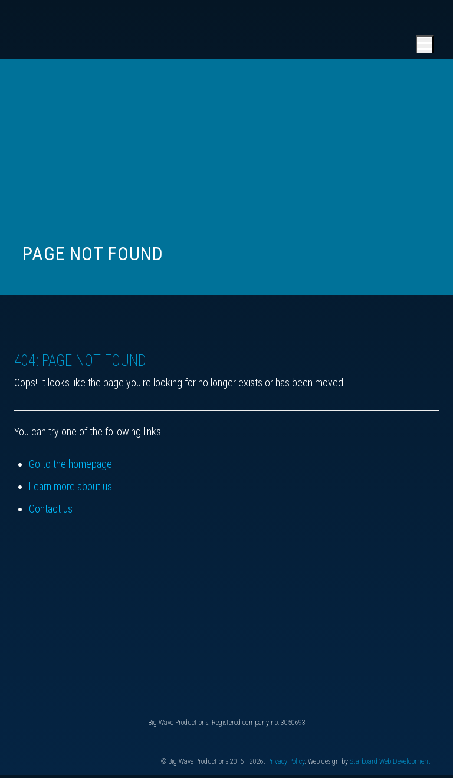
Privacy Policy (285, 761)
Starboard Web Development (390, 761)
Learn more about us (70, 486)
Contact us (51, 509)
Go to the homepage (70, 464)
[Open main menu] (425, 44)
